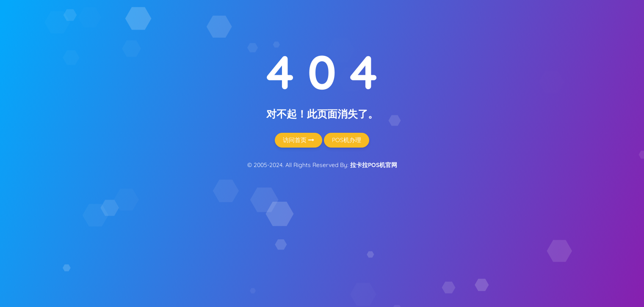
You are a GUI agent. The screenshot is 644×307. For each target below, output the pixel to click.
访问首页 (298, 140)
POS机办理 (346, 140)
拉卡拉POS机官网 (373, 165)
